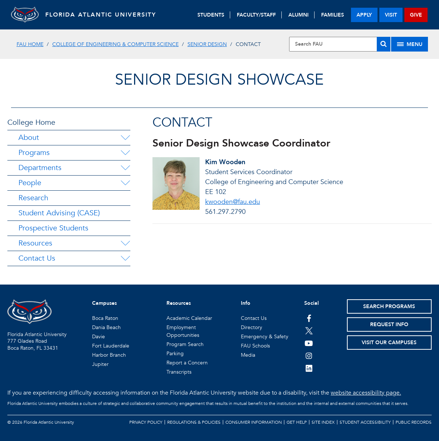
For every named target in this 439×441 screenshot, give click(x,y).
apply (364, 14)
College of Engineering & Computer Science (115, 44)
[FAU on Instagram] (308, 355)
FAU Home (30, 44)
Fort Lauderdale (110, 345)
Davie (98, 336)
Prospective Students (53, 228)
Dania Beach (106, 327)
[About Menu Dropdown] (125, 137)
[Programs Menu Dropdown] (125, 152)
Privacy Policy (145, 422)
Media (248, 355)
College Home (31, 122)
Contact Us (36, 258)
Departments (40, 168)
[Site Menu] (409, 44)
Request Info (389, 324)
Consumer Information (253, 422)
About (28, 137)
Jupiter (100, 364)
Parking (175, 353)
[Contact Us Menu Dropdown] (125, 258)
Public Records (414, 422)
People (29, 183)
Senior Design (207, 44)
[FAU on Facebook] (308, 318)
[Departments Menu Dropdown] (125, 167)
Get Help (297, 422)
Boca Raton (105, 318)
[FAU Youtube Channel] (308, 343)
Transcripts (179, 371)
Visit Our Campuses (389, 342)
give (416, 14)
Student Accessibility (365, 422)
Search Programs (389, 306)
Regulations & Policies (194, 422)
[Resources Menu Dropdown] (125, 243)
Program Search (185, 344)
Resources (35, 243)
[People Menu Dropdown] (125, 183)
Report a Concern (187, 362)
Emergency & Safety (264, 336)
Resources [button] (178, 303)
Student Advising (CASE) (59, 213)
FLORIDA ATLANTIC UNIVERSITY (103, 15)
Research (33, 198)
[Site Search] (339, 44)
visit (391, 14)
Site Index (323, 422)
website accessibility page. (366, 393)
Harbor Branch (109, 355)
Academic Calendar (189, 318)
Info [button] (245, 303)
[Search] (383, 44)
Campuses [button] (104, 303)
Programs (34, 153)
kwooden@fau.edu (232, 202)
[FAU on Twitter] (308, 330)
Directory (251, 327)
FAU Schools (255, 345)
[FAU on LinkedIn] (308, 368)
